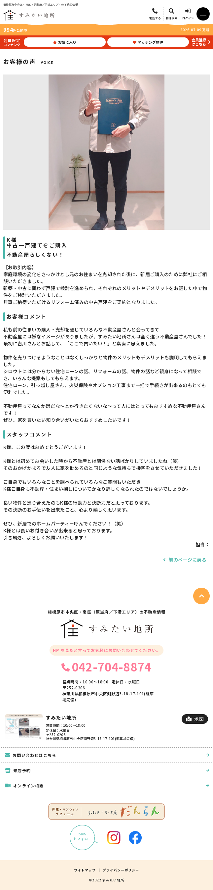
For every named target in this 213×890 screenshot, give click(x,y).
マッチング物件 (148, 42)
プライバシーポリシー (121, 870)
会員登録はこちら (199, 42)
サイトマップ (85, 870)
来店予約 (107, 770)
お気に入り (64, 42)
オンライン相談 (107, 785)
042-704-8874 (106, 666)
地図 (195, 719)
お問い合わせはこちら (107, 755)
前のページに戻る (187, 559)
